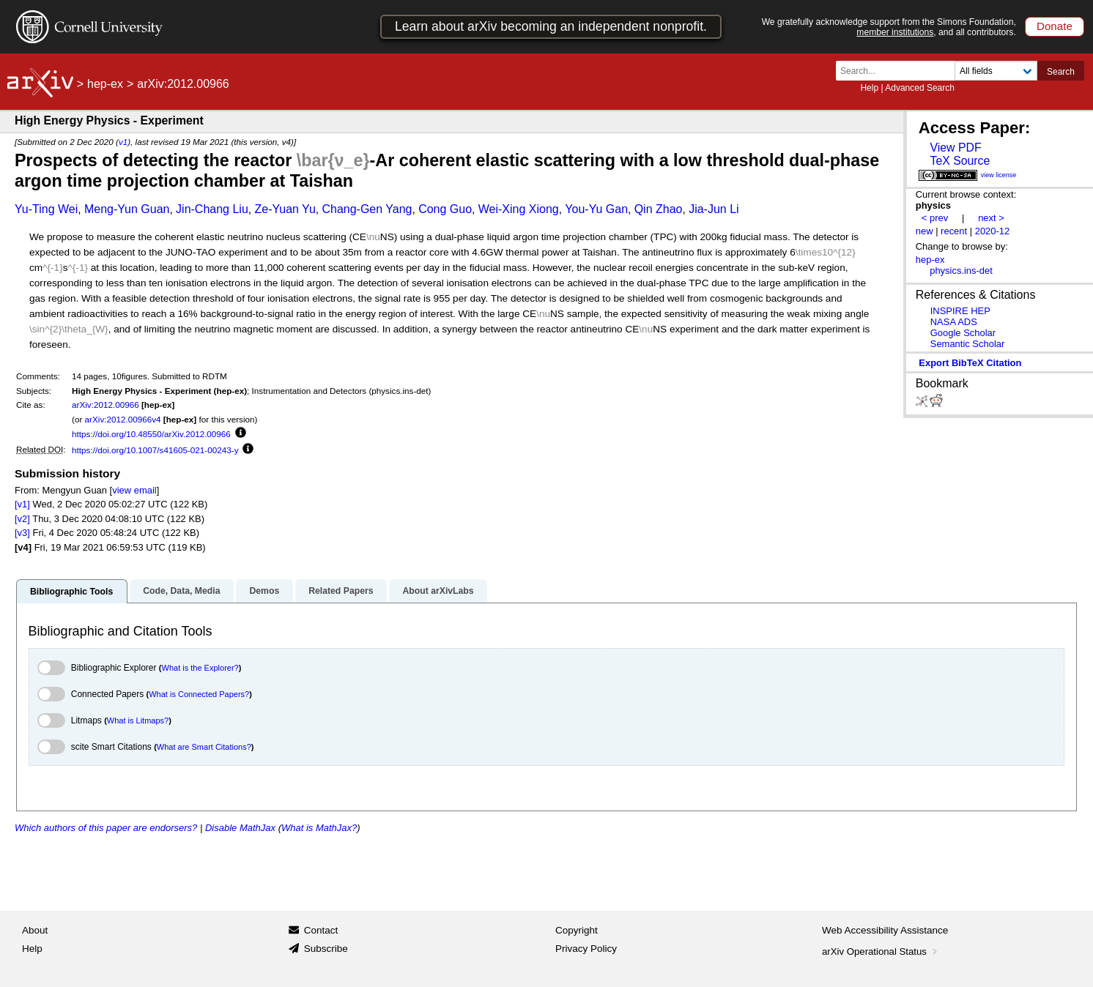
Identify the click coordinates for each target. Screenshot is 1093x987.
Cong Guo (445, 209)
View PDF (955, 147)
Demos (264, 591)
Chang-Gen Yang (367, 209)
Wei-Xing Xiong (518, 209)
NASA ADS (953, 321)
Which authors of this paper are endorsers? (106, 827)
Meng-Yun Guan (127, 209)
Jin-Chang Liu (212, 209)
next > (991, 217)
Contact (321, 930)
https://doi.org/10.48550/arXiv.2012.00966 (151, 434)
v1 (123, 141)
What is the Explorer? (200, 667)
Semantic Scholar (967, 343)
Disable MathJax (240, 827)
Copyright (576, 930)
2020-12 (992, 231)
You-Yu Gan (596, 209)
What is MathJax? (319, 827)
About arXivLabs (437, 591)
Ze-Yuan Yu (284, 209)
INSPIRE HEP (960, 310)
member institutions (894, 32)
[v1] (22, 504)
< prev (935, 217)
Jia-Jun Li (713, 209)
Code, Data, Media (181, 591)
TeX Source (960, 160)
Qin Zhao (658, 209)
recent (954, 231)
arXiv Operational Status (881, 951)
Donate (1054, 26)
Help (869, 88)
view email (134, 490)
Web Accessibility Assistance (885, 930)
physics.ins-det (961, 270)
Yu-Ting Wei (46, 209)
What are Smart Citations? (204, 746)
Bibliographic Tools (71, 591)
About (35, 930)
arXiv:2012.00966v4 (123, 419)
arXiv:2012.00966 (105, 404)
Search (1061, 72)
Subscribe (326, 948)
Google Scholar (963, 332)
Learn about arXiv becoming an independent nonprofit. (551, 26)
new (924, 231)
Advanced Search (920, 88)
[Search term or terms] (899, 71)
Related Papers (340, 591)
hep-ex (105, 84)
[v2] (22, 518)
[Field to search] (996, 71)
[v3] (22, 532)
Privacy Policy (586, 948)
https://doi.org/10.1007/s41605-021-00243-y (155, 450)
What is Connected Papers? (199, 694)
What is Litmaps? (137, 720)
